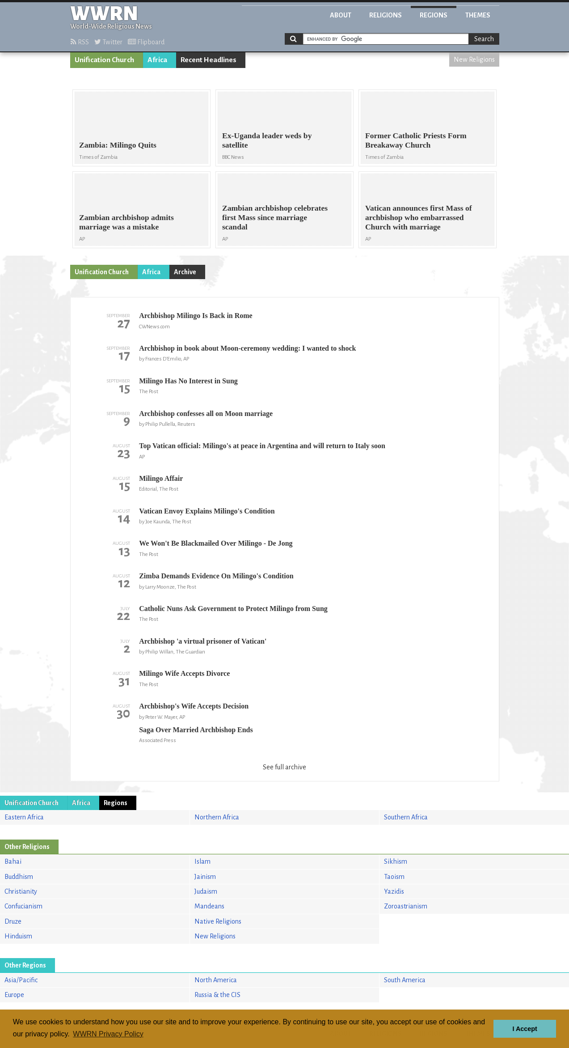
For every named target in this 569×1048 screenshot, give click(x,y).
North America (215, 980)
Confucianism (23, 906)
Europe (14, 994)
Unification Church (104, 60)
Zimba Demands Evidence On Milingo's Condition (216, 576)
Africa (157, 60)
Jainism (205, 876)
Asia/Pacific (21, 980)
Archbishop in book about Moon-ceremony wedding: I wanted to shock (247, 348)
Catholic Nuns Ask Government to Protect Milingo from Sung (233, 608)
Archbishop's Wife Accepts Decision (194, 706)
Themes (477, 15)
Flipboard (146, 42)
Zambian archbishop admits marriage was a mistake (126, 222)
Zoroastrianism (405, 906)
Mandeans (209, 906)
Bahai (12, 861)
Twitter (108, 42)
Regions (433, 15)
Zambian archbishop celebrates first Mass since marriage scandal (275, 217)
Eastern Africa (24, 817)
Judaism (205, 891)
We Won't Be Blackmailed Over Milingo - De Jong (215, 543)
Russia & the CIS (217, 994)
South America (405, 980)
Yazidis (394, 891)
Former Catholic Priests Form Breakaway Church (416, 140)
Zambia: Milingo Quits (117, 144)
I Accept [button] (524, 1028)
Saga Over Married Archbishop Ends (196, 730)
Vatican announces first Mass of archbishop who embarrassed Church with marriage (418, 217)
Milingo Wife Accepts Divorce (184, 673)
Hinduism (18, 936)
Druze (12, 921)
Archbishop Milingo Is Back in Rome (196, 315)
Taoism (394, 876)
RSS (80, 42)
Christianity (20, 891)
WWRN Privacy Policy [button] (108, 1034)
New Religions (474, 59)
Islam (202, 861)
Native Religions (217, 921)
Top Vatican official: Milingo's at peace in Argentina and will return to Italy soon (262, 446)
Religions (385, 15)
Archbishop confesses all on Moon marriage (206, 413)
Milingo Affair (161, 478)
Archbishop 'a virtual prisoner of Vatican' (202, 641)
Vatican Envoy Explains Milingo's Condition (207, 511)
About (340, 15)
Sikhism (395, 861)
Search (484, 38)
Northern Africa (216, 817)
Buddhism (18, 876)
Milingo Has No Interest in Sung (188, 381)
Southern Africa (406, 817)
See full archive (284, 767)
